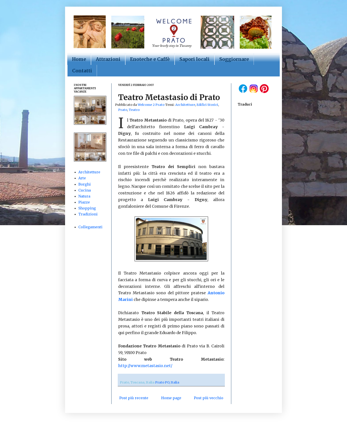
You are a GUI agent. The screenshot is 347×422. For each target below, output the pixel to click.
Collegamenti (90, 227)
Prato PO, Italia (167, 382)
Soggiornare (234, 59)
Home (79, 59)
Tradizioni (88, 214)
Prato (122, 110)
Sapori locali (194, 59)
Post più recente (133, 398)
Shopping (87, 208)
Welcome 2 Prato (151, 105)
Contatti (82, 71)
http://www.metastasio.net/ (145, 365)
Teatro (134, 110)
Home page (171, 398)
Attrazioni (108, 59)
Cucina (84, 190)
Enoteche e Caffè (150, 59)
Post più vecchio (208, 398)
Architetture (185, 105)
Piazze (84, 202)
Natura (84, 196)
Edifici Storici (207, 105)
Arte (82, 178)
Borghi (84, 184)
